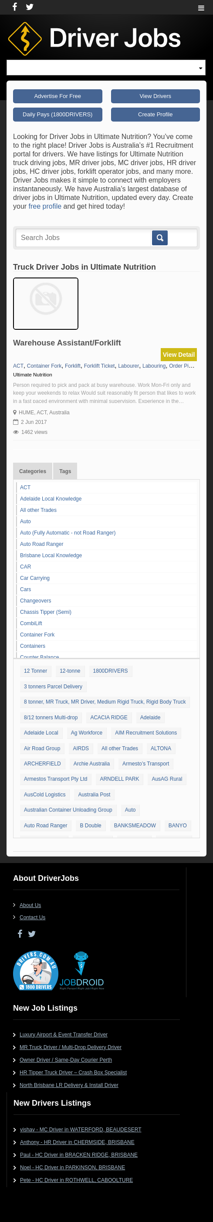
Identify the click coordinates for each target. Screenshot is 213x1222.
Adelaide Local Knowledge (50, 499)
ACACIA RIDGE (108, 717)
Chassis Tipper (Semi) (45, 612)
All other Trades (38, 510)
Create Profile (155, 114)
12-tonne (70, 671)
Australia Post (94, 795)
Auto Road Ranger (41, 544)
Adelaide (150, 717)
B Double (90, 826)
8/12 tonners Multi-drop (51, 717)
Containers (32, 646)
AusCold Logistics (44, 795)
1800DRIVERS (110, 671)
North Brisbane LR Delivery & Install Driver (69, 1085)
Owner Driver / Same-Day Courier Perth (66, 1060)
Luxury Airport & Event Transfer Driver (64, 1035)
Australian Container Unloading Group (68, 810)
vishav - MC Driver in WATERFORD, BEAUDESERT (80, 1130)
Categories (32, 471)
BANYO (178, 826)
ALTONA (161, 748)
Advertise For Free (57, 96)
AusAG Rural (167, 779)
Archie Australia (92, 764)
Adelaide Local (41, 733)
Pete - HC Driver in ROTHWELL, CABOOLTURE (76, 1180)
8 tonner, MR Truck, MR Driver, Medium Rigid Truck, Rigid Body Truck (105, 702)
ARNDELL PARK (119, 779)
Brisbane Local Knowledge (51, 555)
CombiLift (31, 623)
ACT (25, 487)
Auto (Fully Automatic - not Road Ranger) (67, 533)
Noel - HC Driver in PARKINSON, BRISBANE (72, 1167)
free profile (45, 206)
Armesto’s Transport (145, 764)
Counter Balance (39, 657)
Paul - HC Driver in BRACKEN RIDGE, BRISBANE (79, 1155)
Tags (65, 471)
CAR (25, 567)
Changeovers (35, 601)
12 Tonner (35, 671)
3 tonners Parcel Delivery (53, 687)
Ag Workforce (86, 733)
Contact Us (32, 917)
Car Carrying (35, 578)
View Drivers (155, 96)
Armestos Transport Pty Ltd (55, 779)
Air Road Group (42, 748)
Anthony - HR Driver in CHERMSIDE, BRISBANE (77, 1142)
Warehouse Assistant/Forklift (67, 343)
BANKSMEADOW (135, 826)
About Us (30, 905)
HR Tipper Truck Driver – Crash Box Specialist (73, 1073)
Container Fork (37, 635)
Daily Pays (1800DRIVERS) (57, 114)
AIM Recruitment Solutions (146, 733)
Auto (25, 521)
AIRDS (81, 748)
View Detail (179, 354)
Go (159, 238)
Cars (25, 589)
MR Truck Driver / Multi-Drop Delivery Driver (71, 1047)
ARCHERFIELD (42, 764)
